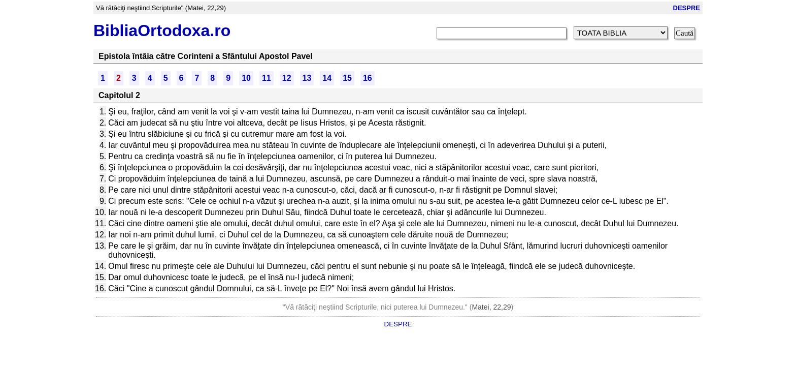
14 (326, 78)
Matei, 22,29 (491, 307)
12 (286, 78)
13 (307, 78)
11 (266, 78)
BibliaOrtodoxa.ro (161, 30)
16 (367, 78)
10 (246, 78)
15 (347, 78)
